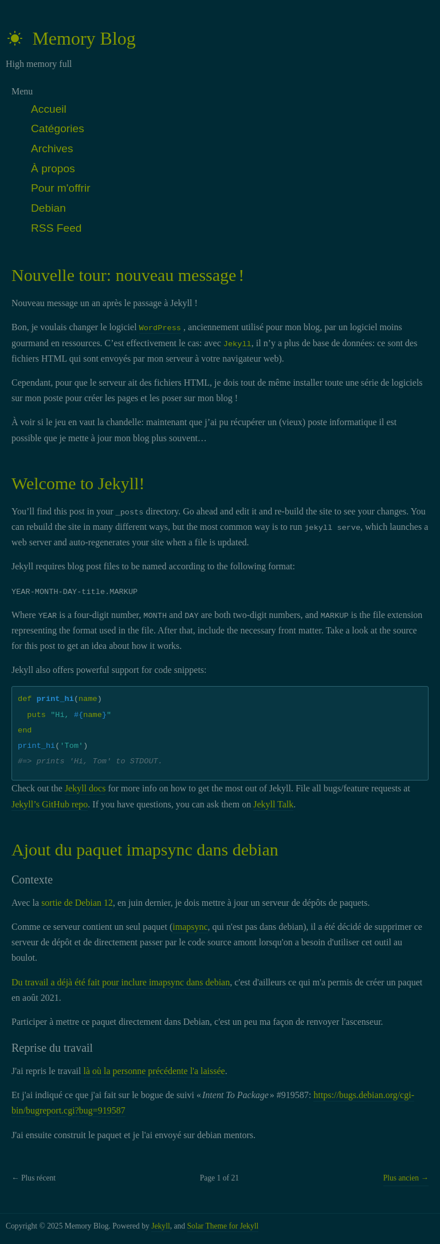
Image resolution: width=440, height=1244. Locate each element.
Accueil (48, 109)
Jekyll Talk (273, 804)
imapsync (189, 927)
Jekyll (160, 1226)
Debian (48, 208)
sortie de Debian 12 (77, 903)
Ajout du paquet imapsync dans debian (144, 849)
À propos (53, 169)
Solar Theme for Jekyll (223, 1226)
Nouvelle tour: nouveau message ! (127, 275)
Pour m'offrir (61, 188)
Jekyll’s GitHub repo (49, 804)
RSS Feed (56, 228)
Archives (52, 148)
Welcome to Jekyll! (78, 483)
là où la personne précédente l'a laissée (154, 1071)
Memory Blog (71, 38)
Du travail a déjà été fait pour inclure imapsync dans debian (120, 982)
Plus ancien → (406, 1178)
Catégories (57, 128)
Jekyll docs (85, 788)
